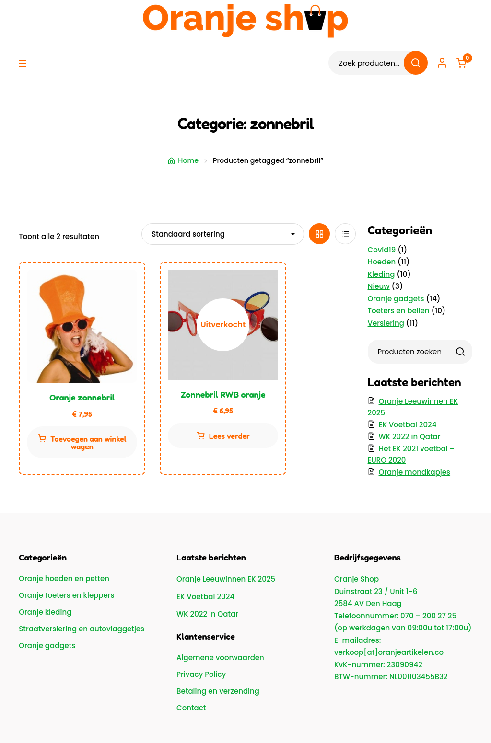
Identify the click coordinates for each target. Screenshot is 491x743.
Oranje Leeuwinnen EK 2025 (225, 579)
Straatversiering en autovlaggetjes (81, 629)
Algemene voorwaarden (220, 657)
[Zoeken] (460, 352)
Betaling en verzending (217, 691)
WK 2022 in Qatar (410, 437)
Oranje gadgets (47, 645)
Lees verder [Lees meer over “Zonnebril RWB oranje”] (229, 436)
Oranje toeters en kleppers (66, 595)
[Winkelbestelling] (222, 233)
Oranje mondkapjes (414, 472)
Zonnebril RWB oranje (223, 394)
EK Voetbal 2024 (408, 425)
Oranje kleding (45, 612)
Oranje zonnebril (82, 397)
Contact (191, 708)
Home (188, 160)
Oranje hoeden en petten (64, 578)
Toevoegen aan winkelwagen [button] (88, 442)
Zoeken (416, 63)
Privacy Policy (201, 674)
